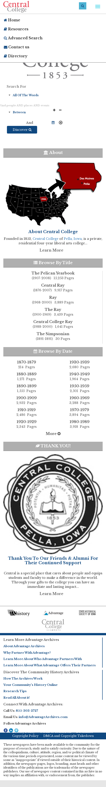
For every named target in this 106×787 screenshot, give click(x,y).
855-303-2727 (27, 710)
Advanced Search (23, 38)
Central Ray (52, 288)
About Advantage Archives (24, 646)
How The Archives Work (22, 678)
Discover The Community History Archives (41, 672)
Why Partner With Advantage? (27, 652)
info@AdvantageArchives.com (43, 717)
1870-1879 (26, 364)
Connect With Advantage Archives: (33, 704)
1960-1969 (79, 400)
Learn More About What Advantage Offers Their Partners (49, 665)
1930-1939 (79, 364)
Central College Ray (52, 324)
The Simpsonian (52, 336)
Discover (22, 130)
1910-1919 (26, 412)
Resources (16, 29)
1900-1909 (26, 400)
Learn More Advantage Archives (31, 640)
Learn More (51, 250)
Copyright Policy (25, 736)
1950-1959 (79, 388)
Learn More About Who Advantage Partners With (42, 659)
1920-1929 (26, 424)
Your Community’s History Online (30, 685)
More (53, 433)
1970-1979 (79, 412)
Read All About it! (16, 697)
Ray (52, 300)
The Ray (52, 312)
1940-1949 (79, 376)
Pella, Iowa (73, 239)
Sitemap (53, 740)
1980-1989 (79, 424)
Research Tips (15, 691)
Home (12, 20)
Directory (16, 56)
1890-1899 (26, 388)
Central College (45, 239)
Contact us (16, 47)
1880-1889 (26, 376)
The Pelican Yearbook (52, 276)
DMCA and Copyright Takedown (68, 736)
